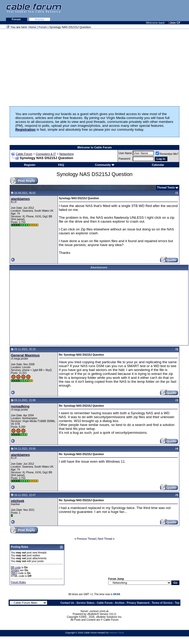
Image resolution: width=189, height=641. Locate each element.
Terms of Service (162, 602)
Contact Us (67, 602)
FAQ (61, 164)
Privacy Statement (138, 602)
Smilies (15, 570)
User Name (125, 153)
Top (177, 602)
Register (29, 164)
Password (124, 158)
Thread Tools (166, 187)
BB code (16, 567)
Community (104, 164)
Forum (16, 19)
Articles (39, 19)
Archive (120, 602)
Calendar (158, 164)
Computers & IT (46, 153)
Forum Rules (18, 582)
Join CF (174, 22)
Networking (66, 153)
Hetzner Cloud (116, 632)
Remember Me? (167, 154)
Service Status (85, 602)
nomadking (20, 406)
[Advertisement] (125, 10)
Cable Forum (24, 153)
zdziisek (17, 501)
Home (32, 27)
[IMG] (14, 573)
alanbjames (20, 199)
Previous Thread (86, 538)
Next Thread (105, 538)
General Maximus (25, 355)
